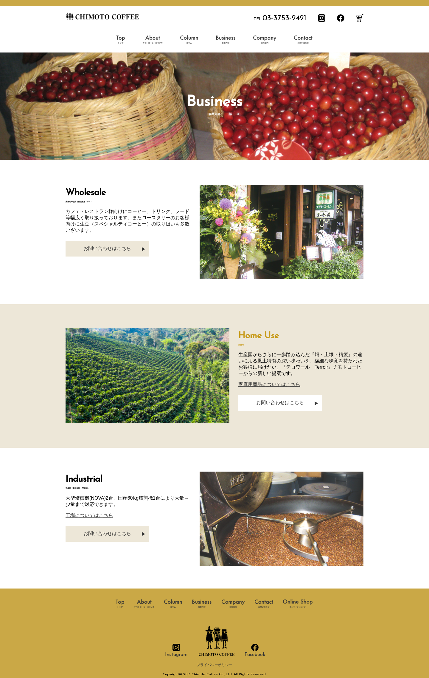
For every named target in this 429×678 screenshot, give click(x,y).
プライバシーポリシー (214, 665)
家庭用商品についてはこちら (269, 384)
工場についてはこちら (89, 515)
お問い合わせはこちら (107, 248)
